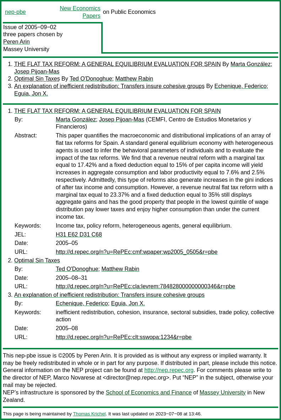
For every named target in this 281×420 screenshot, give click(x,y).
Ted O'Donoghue (91, 79)
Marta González (251, 64)
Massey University (26, 49)
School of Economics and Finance (149, 392)
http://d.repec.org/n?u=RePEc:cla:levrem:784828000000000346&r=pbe (145, 286)
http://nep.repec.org (169, 370)
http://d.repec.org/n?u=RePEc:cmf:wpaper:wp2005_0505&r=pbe (136, 252)
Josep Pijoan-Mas (36, 72)
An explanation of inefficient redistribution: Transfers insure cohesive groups (109, 86)
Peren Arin (16, 42)
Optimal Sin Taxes (37, 79)
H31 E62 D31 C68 (79, 234)
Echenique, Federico (241, 86)
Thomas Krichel (89, 413)
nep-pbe (15, 12)
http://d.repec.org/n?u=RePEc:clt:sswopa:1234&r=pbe (123, 337)
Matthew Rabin (134, 79)
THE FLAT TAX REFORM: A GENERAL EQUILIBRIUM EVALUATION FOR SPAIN (117, 64)
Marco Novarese (74, 378)
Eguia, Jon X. (31, 94)
